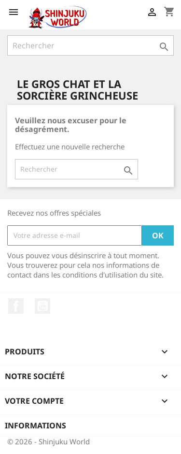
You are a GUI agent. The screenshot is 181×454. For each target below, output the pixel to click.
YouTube (42, 306)
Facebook (16, 306)
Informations (35, 425)
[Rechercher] (90, 45)
